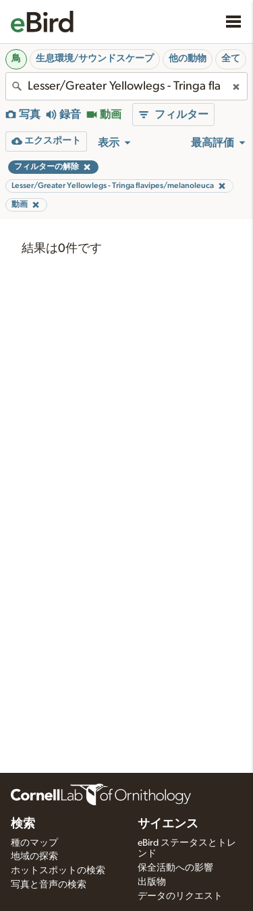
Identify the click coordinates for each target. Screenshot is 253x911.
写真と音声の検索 (48, 884)
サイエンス (168, 824)
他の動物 (187, 58)
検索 (23, 824)
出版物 (152, 882)
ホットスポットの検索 (58, 870)
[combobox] (126, 86)
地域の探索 (34, 856)
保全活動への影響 (175, 868)
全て (230, 58)
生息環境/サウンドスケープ (95, 58)
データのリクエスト (180, 896)
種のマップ (34, 843)
